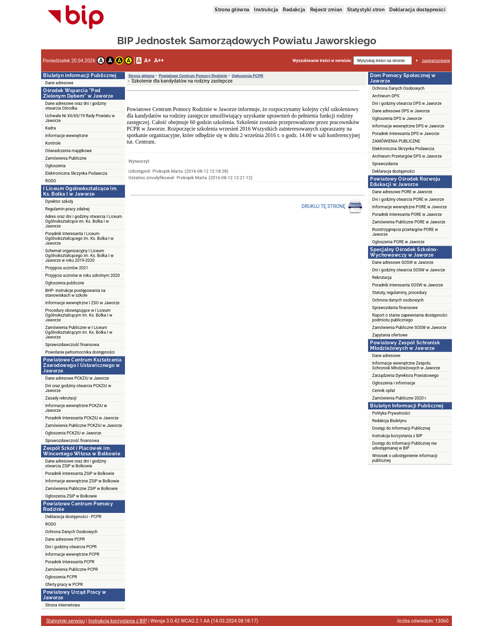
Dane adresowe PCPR (65, 539)
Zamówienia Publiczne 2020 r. (399, 398)
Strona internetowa (62, 605)
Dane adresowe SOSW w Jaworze (402, 262)
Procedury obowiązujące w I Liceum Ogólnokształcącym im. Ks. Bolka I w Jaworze (78, 315)
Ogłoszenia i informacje (393, 383)
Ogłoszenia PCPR (61, 577)
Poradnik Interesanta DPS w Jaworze (405, 133)
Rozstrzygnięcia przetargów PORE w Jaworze (405, 232)
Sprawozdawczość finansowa (72, 344)
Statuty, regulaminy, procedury (399, 292)
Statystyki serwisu (65, 621)
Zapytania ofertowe (389, 335)
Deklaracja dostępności (417, 9)
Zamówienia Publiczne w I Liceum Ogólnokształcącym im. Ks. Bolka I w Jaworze (78, 332)
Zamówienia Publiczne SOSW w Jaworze (409, 327)
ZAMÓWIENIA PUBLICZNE (396, 141)
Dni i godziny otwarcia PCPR (71, 546)
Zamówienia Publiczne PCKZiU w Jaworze (83, 425)
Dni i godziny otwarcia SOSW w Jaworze (408, 270)
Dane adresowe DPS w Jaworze (401, 111)
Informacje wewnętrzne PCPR (72, 554)
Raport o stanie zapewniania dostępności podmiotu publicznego (409, 317)
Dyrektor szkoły (59, 201)
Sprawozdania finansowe (395, 307)
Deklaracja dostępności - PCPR (73, 516)
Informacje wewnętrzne (66, 135)
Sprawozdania (385, 163)
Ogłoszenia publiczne (64, 283)
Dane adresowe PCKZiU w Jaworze (77, 378)
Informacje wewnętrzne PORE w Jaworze (409, 207)
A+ (147, 60)
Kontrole (53, 143)
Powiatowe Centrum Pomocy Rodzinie (193, 76)
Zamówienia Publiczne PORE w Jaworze (408, 222)
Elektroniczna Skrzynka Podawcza (76, 173)
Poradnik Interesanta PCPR (69, 562)
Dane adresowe (59, 83)
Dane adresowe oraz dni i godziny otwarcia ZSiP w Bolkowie (75, 463)
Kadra (50, 128)
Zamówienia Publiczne (65, 158)
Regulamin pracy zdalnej (67, 209)
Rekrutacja (382, 277)
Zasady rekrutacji (60, 398)
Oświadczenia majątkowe (68, 150)
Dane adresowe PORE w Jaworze (402, 191)
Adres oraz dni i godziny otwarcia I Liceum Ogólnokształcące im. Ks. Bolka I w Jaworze (83, 221)
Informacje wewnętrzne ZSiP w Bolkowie (82, 481)
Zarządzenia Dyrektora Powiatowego (405, 375)
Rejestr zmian (326, 9)
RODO (50, 181)
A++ (159, 60)
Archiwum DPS (385, 96)
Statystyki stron (365, 9)
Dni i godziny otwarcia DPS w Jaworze (407, 103)
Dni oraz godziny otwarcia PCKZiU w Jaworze (78, 388)
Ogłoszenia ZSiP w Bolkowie (71, 496)
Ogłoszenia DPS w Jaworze (397, 118)
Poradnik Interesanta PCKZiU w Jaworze (81, 418)
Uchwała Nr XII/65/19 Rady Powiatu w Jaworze (80, 118)
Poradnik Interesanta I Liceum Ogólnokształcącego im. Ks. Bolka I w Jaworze (79, 238)
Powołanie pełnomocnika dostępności (80, 352)
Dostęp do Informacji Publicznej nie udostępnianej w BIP (404, 446)
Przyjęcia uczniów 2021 (66, 268)
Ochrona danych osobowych (398, 300)
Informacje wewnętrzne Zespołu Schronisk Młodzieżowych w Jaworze (406, 365)
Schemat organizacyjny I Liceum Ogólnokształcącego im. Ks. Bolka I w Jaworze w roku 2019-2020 (79, 255)
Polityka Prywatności (391, 413)
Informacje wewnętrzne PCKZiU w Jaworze (76, 408)
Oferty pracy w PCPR (64, 584)
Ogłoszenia (55, 165)
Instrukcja (266, 9)
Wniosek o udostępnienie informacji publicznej (404, 458)
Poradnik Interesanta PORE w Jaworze (407, 214)
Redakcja (294, 9)
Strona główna (232, 9)
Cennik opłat (383, 390)
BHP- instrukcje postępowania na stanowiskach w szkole (75, 293)
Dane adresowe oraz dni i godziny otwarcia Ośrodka (75, 106)
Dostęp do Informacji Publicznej (401, 428)
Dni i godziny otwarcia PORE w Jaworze (408, 199)
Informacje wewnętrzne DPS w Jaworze (408, 126)
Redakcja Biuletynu (389, 420)
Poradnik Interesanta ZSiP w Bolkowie (79, 473)
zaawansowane (436, 60)
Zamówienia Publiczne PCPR (71, 569)
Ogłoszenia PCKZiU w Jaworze (73, 433)
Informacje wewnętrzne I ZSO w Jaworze (82, 302)
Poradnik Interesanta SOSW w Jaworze (407, 285)
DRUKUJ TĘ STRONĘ (332, 206)
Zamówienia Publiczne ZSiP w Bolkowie (81, 488)
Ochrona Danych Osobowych (71, 531)
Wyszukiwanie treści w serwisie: (322, 60)
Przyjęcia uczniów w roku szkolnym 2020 (82, 275)
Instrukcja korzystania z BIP (397, 435)
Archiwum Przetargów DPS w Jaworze (407, 156)
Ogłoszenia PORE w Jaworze (398, 242)
